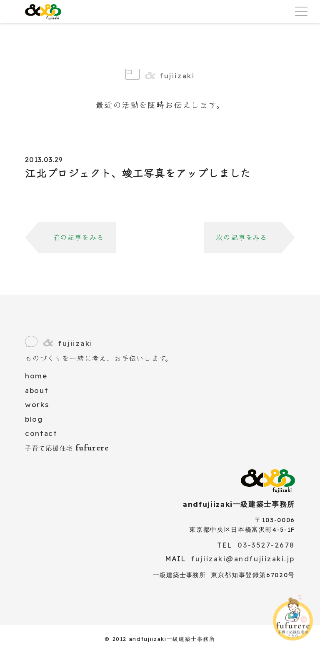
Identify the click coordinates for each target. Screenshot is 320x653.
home (36, 375)
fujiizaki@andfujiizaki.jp (243, 558)
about (36, 390)
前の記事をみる (78, 237)
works (37, 404)
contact (41, 433)
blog (34, 419)
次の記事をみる (242, 237)
